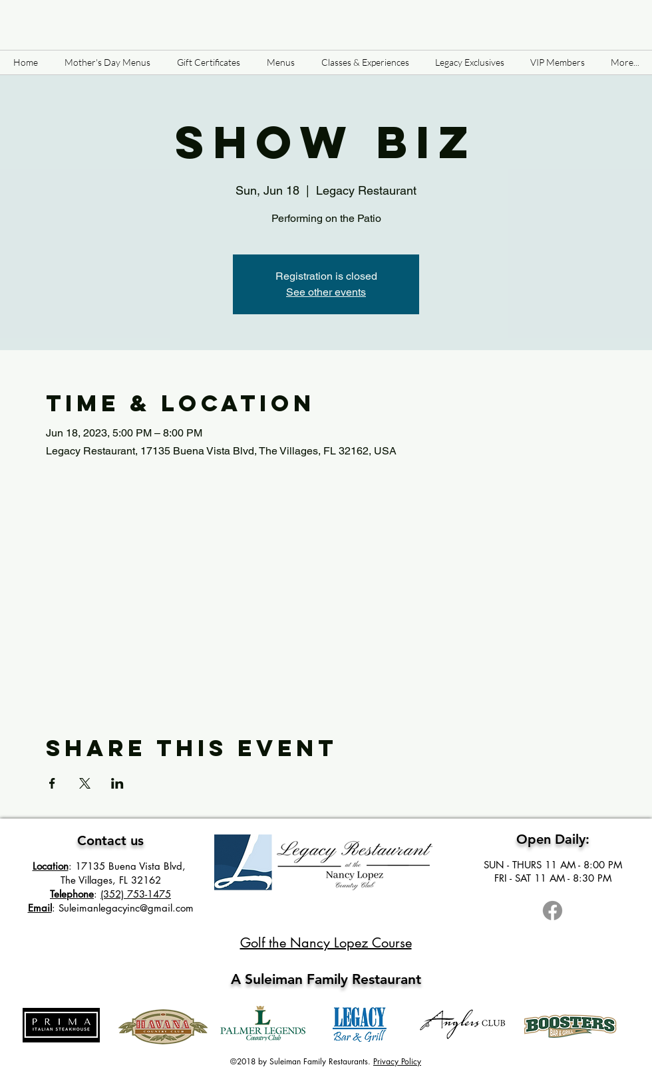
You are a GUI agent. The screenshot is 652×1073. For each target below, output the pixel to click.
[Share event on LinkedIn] (117, 783)
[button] (280, 62)
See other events (326, 292)
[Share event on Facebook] (52, 783)
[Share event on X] (85, 783)
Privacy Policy (397, 1061)
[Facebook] (553, 911)
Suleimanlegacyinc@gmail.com (126, 908)
